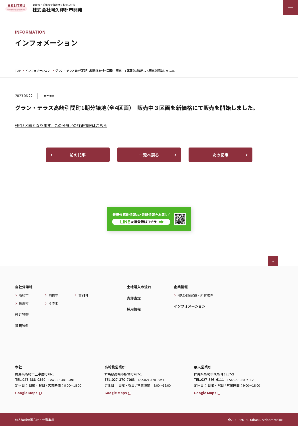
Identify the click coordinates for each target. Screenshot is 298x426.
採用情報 (134, 309)
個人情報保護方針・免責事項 (34, 419)
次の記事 (220, 155)
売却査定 (134, 298)
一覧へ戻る (149, 155)
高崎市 (24, 295)
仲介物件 (22, 314)
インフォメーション (38, 70)
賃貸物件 (22, 325)
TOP (18, 70)
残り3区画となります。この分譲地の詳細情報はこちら (61, 125)
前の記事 (78, 155)
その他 (53, 303)
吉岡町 (83, 295)
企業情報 (181, 286)
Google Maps (28, 392)
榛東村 (24, 303)
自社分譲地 (24, 286)
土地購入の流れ (139, 286)
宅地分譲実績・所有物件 (195, 295)
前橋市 (53, 295)
